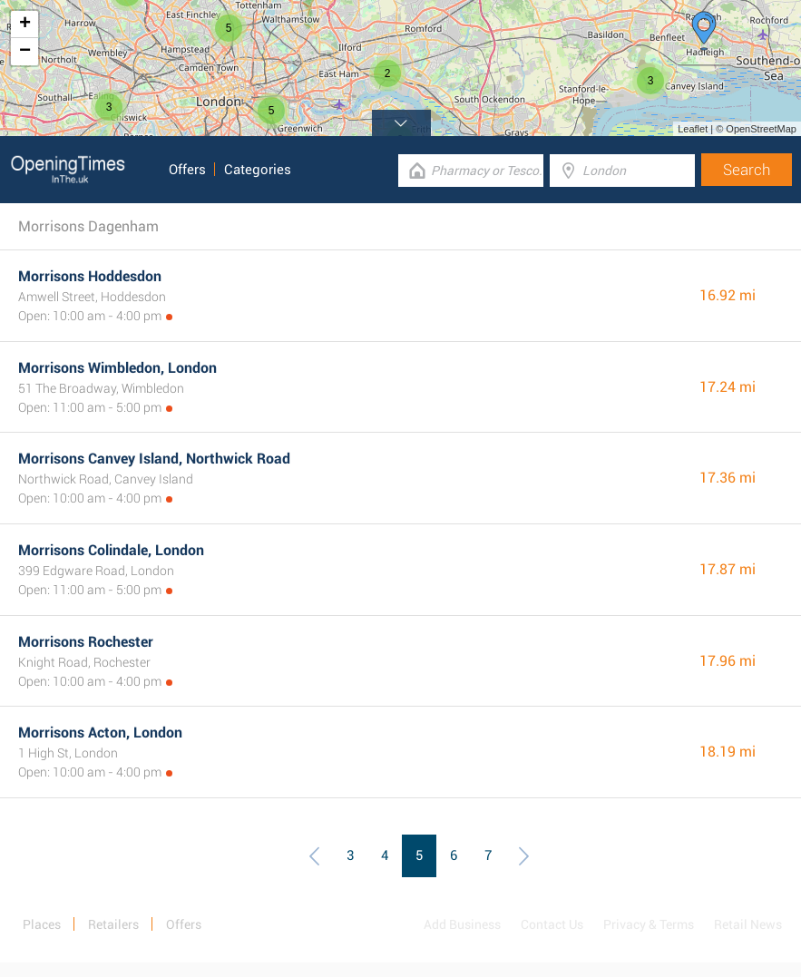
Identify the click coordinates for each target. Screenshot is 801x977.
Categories (257, 169)
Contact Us (552, 924)
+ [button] (25, 24)
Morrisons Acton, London (100, 732)
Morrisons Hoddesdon (89, 276)
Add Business (462, 924)
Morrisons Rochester (85, 641)
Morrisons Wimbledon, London (117, 367)
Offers (187, 169)
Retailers (113, 924)
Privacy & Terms (648, 924)
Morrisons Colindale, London (111, 550)
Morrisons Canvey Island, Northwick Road (154, 458)
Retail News (748, 924)
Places (42, 924)
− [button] (25, 51)
